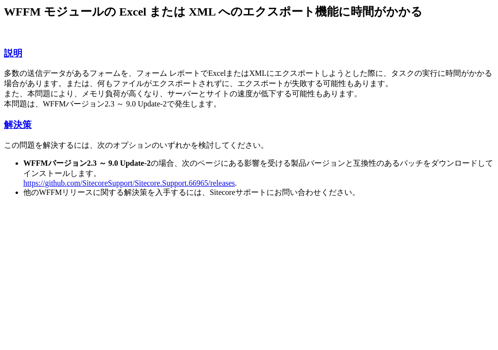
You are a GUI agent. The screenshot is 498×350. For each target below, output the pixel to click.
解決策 (18, 125)
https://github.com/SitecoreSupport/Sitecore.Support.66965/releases (129, 183)
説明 (13, 53)
